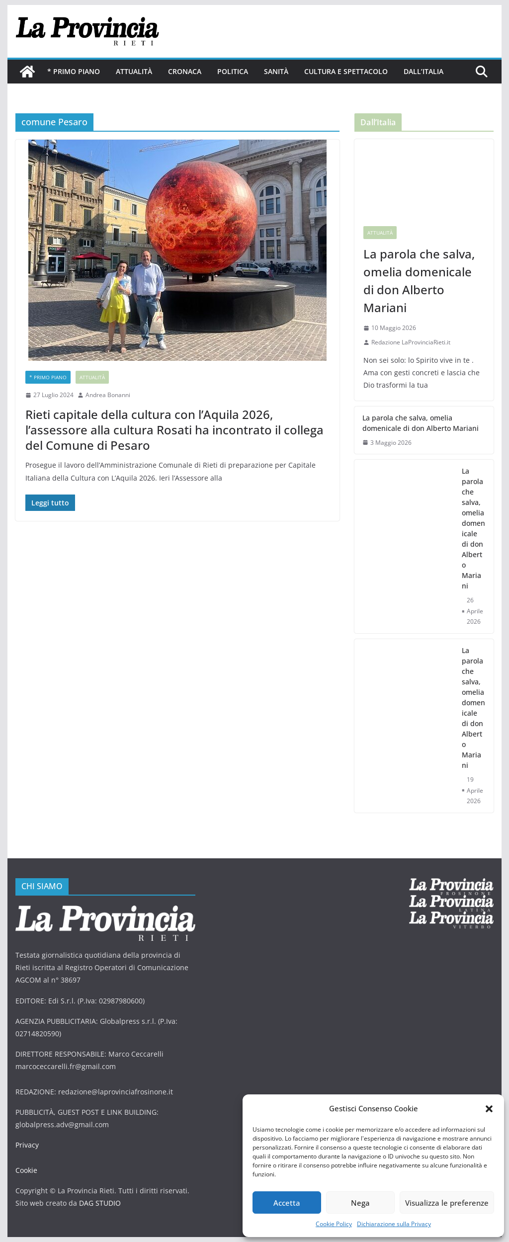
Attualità (134, 71)
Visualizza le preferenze (447, 1203)
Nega (360, 1203)
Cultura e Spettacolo (346, 71)
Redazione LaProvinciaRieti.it (410, 342)
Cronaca (184, 71)
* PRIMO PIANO (73, 71)
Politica (232, 71)
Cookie (26, 1170)
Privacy (27, 1145)
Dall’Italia (423, 71)
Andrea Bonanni (107, 395)
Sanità (276, 71)
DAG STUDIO (100, 1203)
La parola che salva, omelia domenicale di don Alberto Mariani (419, 281)
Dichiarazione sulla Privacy (394, 1224)
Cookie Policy (334, 1224)
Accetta (286, 1203)
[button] (489, 1109)
